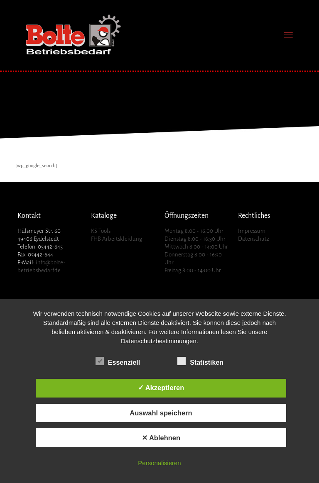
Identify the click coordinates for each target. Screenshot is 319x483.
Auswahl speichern (161, 413)
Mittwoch (176, 247)
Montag (174, 231)
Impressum (251, 231)
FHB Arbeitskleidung (116, 239)
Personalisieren (159, 462)
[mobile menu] (288, 35)
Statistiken (200, 361)
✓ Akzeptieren (161, 387)
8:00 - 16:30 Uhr (207, 239)
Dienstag (175, 239)
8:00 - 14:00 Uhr (208, 247)
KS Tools (100, 231)
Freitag (172, 270)
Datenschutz (253, 239)
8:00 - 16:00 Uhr (204, 231)
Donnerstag (178, 254)
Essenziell (118, 361)
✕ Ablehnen (161, 438)
